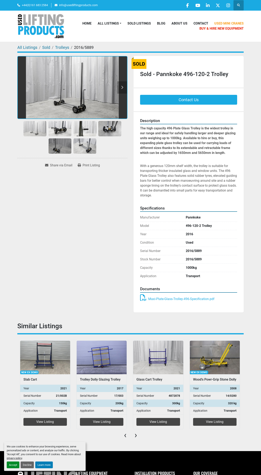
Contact (201, 23)
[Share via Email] (58, 165)
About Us (179, 23)
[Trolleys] (62, 47)
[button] (109, 23)
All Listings (108, 23)
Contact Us (189, 99)
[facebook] (186, 5)
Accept (13, 464)
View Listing (45, 422)
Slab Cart (30, 379)
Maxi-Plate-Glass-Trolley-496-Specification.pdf (177, 299)
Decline (27, 464)
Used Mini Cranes (229, 23)
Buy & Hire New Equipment (221, 28)
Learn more (44, 464)
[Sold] (46, 47)
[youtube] (197, 5)
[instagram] (228, 5)
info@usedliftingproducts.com (78, 5)
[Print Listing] (89, 165)
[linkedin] (207, 5)
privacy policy (14, 458)
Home (87, 23)
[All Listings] (27, 47)
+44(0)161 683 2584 (35, 5)
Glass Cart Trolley (149, 379)
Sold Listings (139, 23)
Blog (161, 23)
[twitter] (217, 5)
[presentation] (125, 435)
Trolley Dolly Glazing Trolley (100, 379)
